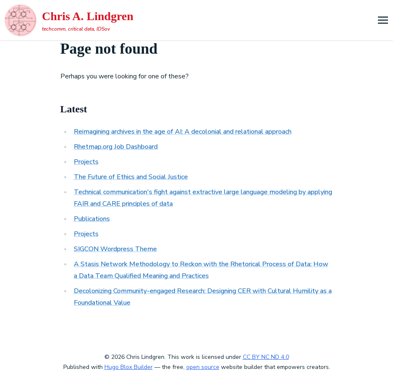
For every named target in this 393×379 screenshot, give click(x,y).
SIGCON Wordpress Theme (115, 249)
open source (202, 367)
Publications (92, 218)
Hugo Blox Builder (128, 367)
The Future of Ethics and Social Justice (131, 177)
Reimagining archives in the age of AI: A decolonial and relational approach (182, 131)
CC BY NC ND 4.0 (266, 357)
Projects (86, 161)
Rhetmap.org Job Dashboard (116, 146)
